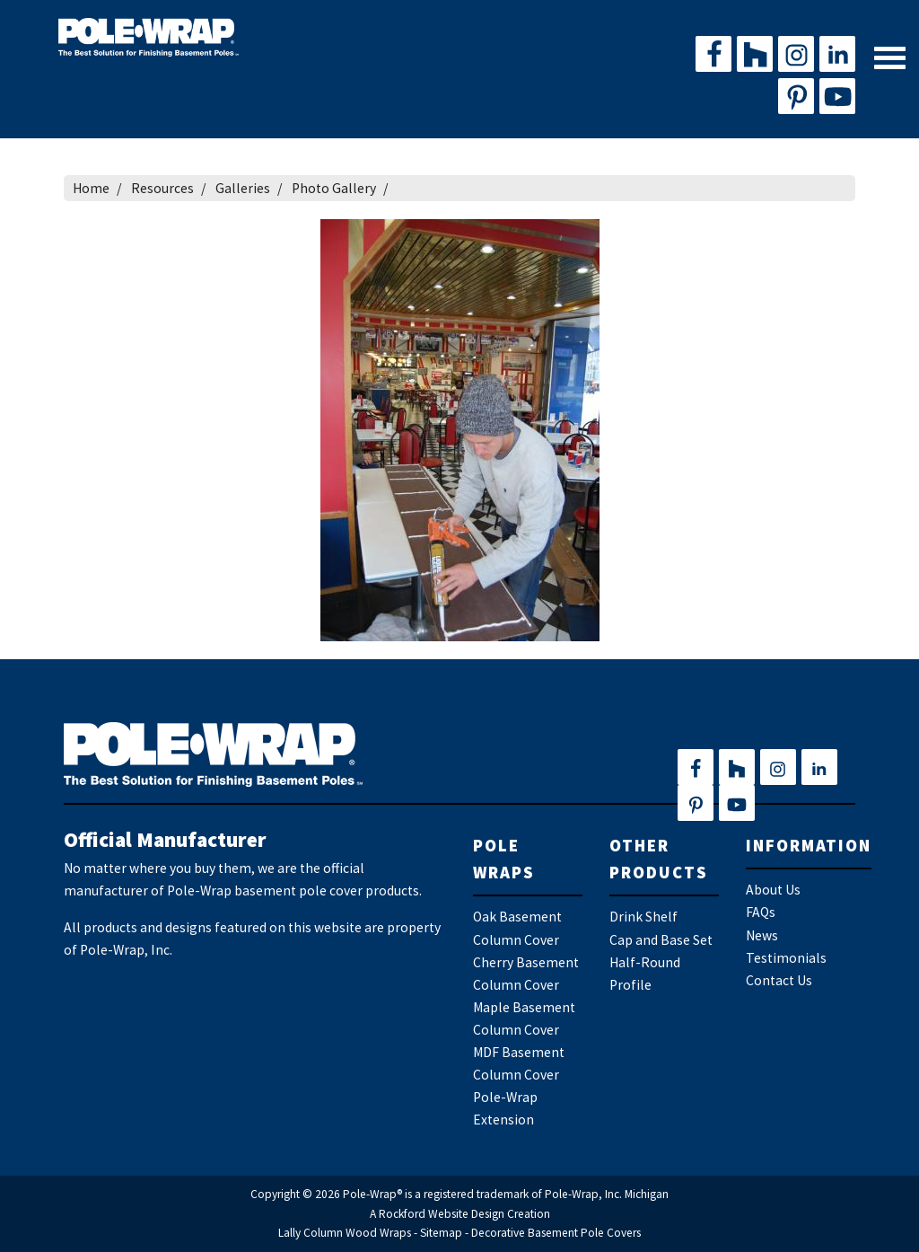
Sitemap (441, 1232)
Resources (162, 188)
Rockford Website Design (441, 1213)
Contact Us (779, 980)
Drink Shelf (643, 916)
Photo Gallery (334, 188)
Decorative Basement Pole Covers (556, 1232)
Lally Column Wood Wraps (344, 1232)
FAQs (760, 912)
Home (91, 188)
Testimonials (786, 957)
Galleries (242, 188)
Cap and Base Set (661, 939)
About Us (773, 889)
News (762, 935)
